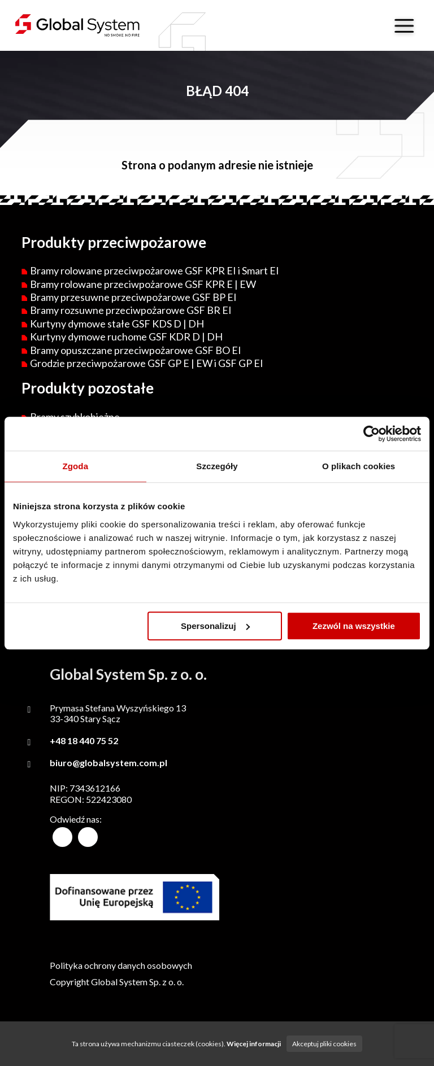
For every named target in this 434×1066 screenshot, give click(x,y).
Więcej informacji (254, 1043)
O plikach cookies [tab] (358, 466)
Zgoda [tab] (76, 466)
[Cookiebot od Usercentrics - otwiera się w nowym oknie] (371, 433)
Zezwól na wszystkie (354, 626)
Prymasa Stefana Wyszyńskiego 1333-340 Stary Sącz (118, 713)
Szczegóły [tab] (216, 466)
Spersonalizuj (215, 626)
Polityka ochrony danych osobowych (121, 965)
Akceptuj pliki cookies (324, 1043)
